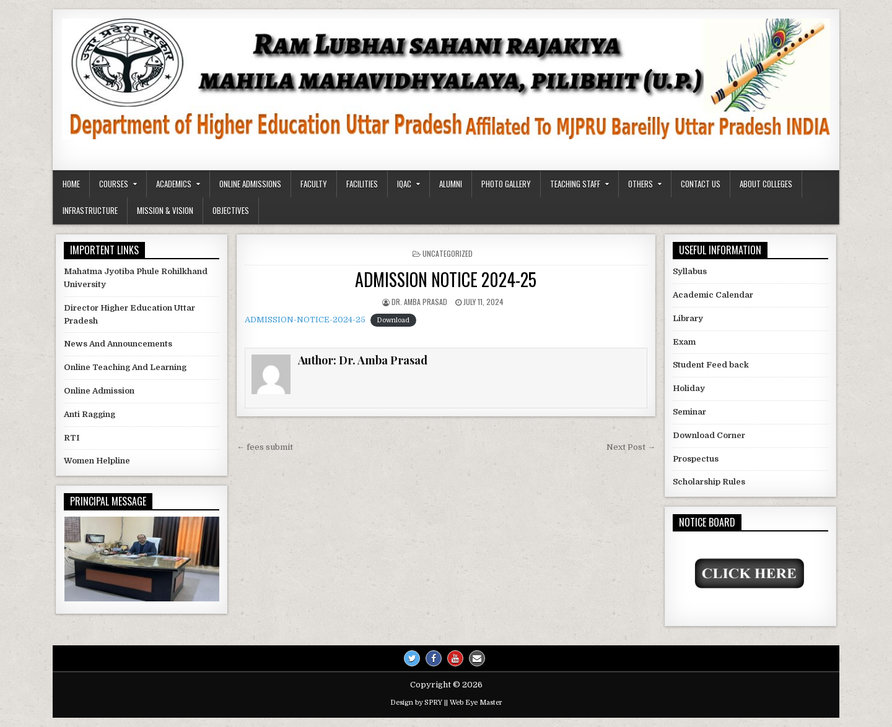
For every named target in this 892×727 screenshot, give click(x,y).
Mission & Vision (165, 210)
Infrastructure (90, 210)
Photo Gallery (506, 184)
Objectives (230, 210)
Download (393, 320)
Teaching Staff (575, 184)
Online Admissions (250, 184)
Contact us (700, 184)
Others (640, 184)
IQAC (404, 184)
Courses (113, 184)
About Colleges (766, 184)
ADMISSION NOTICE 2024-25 (445, 279)
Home (71, 184)
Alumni (450, 184)
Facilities (362, 184)
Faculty (313, 184)
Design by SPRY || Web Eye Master (446, 703)
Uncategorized (447, 253)
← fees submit (265, 447)
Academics (173, 184)
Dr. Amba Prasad (419, 301)
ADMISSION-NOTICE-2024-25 (305, 319)
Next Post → (630, 447)
